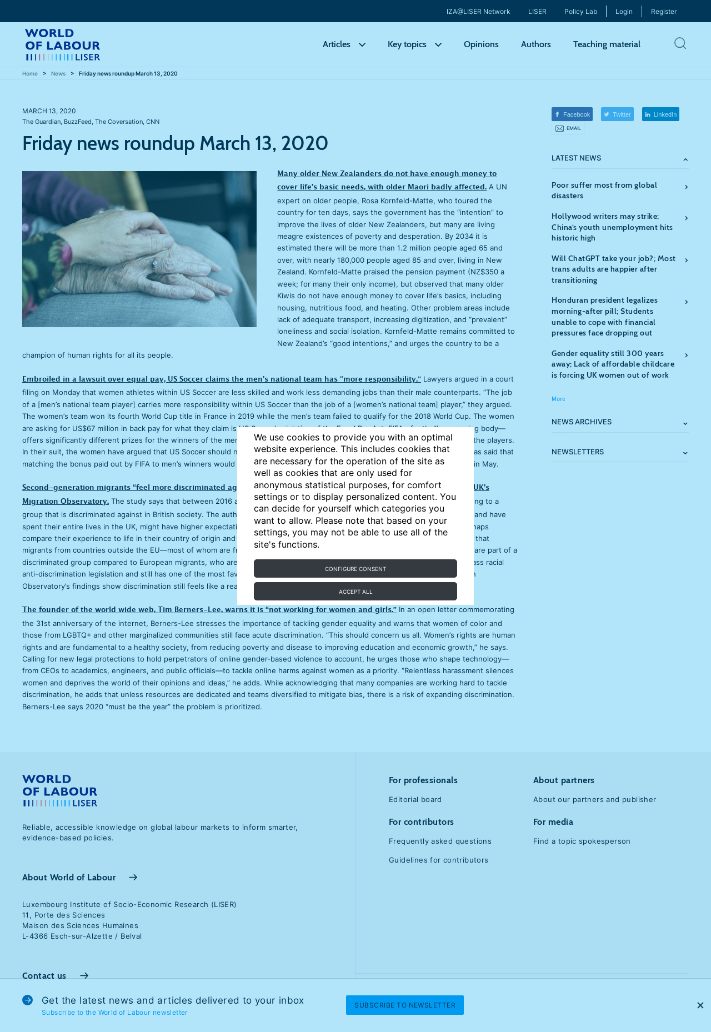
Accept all (356, 591)
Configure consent (355, 568)
